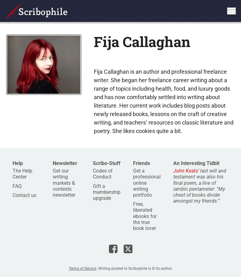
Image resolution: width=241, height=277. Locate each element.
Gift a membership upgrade (106, 192)
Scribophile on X (128, 249)
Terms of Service (82, 268)
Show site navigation (231, 11)
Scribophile (36, 11)
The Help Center (22, 174)
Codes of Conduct (103, 174)
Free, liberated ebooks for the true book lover (145, 216)
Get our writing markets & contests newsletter (64, 183)
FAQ (17, 186)
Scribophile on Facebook (113, 249)
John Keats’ (186, 171)
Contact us (24, 195)
